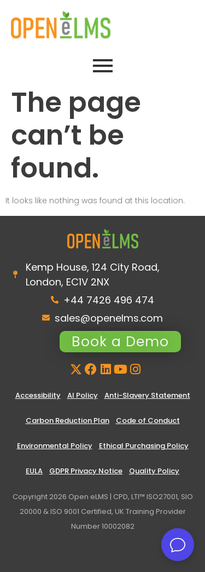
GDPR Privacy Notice (85, 471)
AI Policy (82, 395)
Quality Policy (154, 471)
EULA (34, 471)
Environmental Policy (54, 446)
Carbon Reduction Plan (67, 420)
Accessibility (38, 395)
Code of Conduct (148, 420)
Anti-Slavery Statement (147, 395)
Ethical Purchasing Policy (144, 446)
